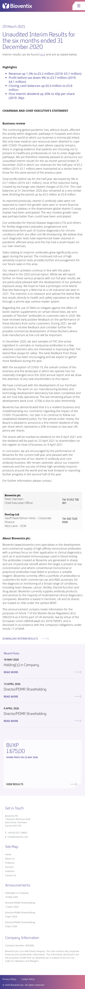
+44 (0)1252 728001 (17, 832)
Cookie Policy (28, 979)
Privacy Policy (9, 979)
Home (8, 854)
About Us (10, 858)
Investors (10, 871)
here (42, 54)
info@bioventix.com (18, 836)
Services (9, 866)
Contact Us (10, 875)
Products (9, 862)
